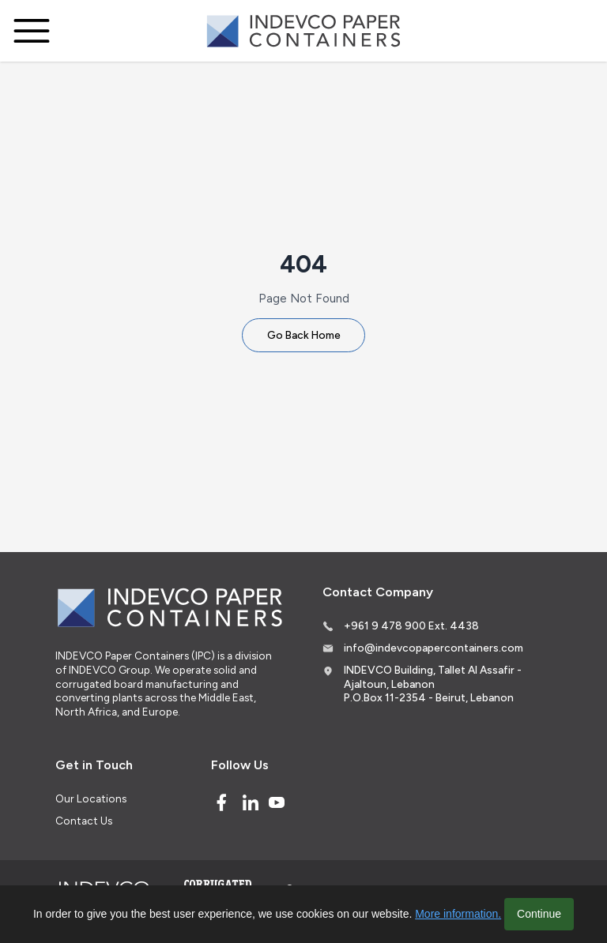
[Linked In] (250, 802)
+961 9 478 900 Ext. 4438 (411, 625)
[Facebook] (221, 802)
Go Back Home (304, 335)
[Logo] (303, 31)
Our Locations (90, 798)
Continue (539, 913)
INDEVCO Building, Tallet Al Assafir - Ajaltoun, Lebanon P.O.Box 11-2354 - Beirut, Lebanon (433, 683)
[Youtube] (277, 802)
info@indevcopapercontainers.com (433, 647)
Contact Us (83, 820)
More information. (458, 913)
